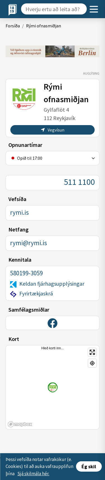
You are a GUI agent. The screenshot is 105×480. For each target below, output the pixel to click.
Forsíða (13, 25)
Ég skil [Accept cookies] (88, 466)
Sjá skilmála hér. (33, 474)
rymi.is (19, 212)
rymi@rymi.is (28, 243)
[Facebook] (52, 323)
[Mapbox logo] (20, 424)
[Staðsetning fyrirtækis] (53, 387)
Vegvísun (52, 130)
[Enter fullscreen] (92, 352)
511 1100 (79, 181)
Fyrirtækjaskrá (36, 293)
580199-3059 (26, 273)
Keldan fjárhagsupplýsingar (51, 283)
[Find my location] (92, 363)
